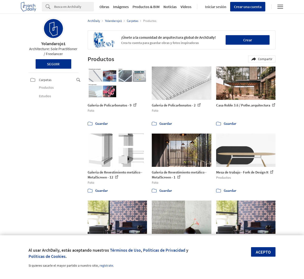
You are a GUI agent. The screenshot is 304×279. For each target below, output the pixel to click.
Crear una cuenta (247, 6)
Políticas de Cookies (47, 256)
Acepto (263, 252)
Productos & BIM (146, 7)
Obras (104, 7)
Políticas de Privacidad (164, 250)
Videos (185, 7)
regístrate (106, 265)
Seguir (53, 64)
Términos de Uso (125, 250)
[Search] (74, 6)
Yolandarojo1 (53, 43)
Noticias (170, 7)
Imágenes (121, 7)
